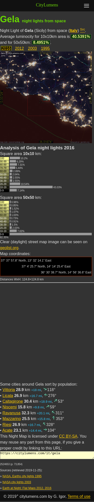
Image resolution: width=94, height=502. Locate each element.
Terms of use (79, 498)
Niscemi (9, 407)
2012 (19, 48)
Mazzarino (11, 419)
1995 (45, 48)
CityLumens (47, 4)
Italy (74, 30)
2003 (32, 48)
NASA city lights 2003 (16, 483)
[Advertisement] (47, 335)
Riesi (6, 425)
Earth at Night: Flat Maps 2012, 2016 (26, 489)
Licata (7, 396)
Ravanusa (11, 413)
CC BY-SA (68, 436)
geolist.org (9, 248)
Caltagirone (12, 401)
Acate (7, 430)
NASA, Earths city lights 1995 (22, 477)
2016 (6, 48)
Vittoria (8, 390)
